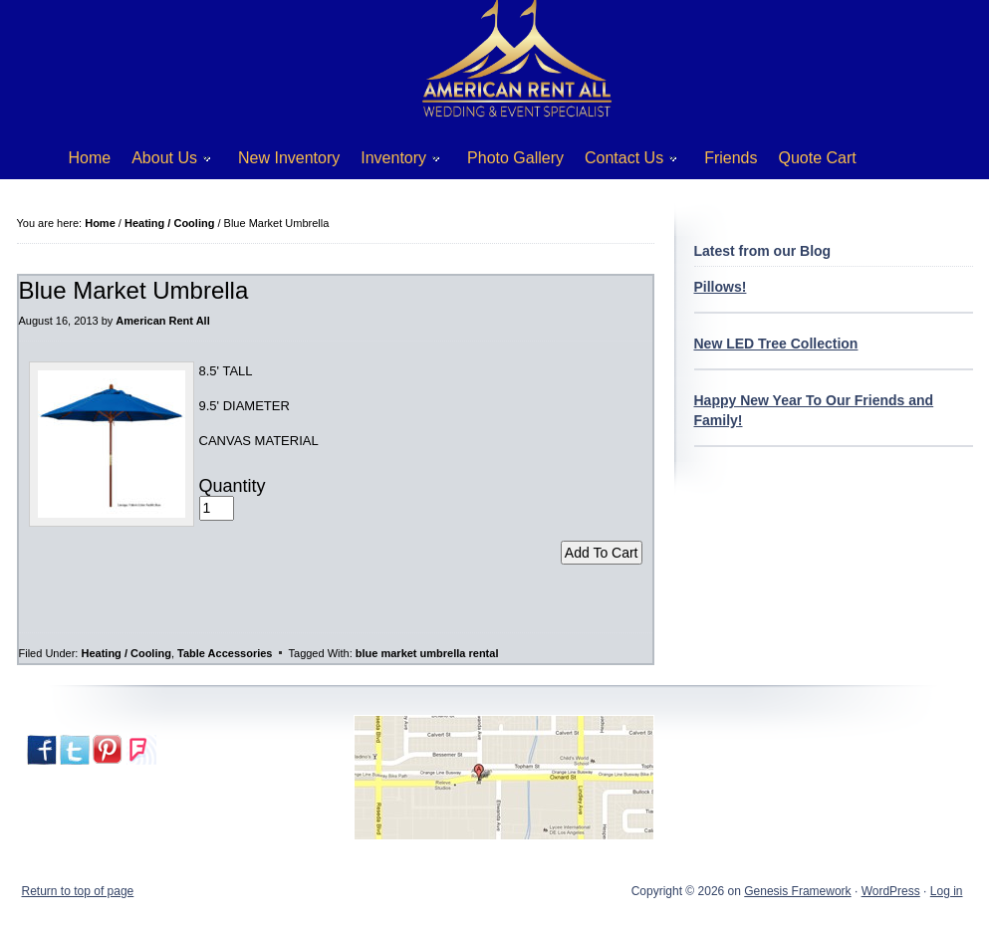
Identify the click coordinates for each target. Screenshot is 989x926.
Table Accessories (224, 653)
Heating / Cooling (125, 653)
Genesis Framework (797, 891)
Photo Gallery (515, 157)
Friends (730, 157)
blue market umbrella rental (427, 653)
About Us (164, 161)
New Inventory (289, 157)
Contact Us (623, 161)
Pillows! (720, 287)
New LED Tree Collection (776, 343)
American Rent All (162, 321)
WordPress (891, 891)
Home (90, 157)
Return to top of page (78, 891)
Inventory (393, 161)
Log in (946, 891)
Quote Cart (818, 157)
